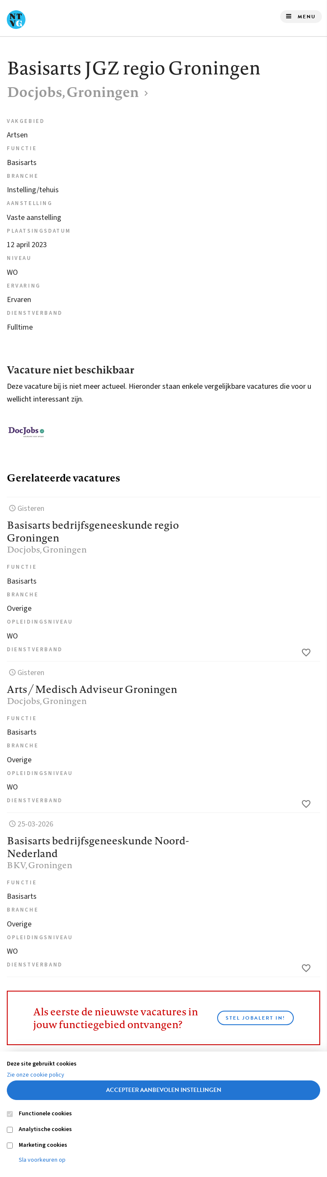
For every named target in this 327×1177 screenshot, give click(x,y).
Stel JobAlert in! (255, 1018)
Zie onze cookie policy (35, 1075)
